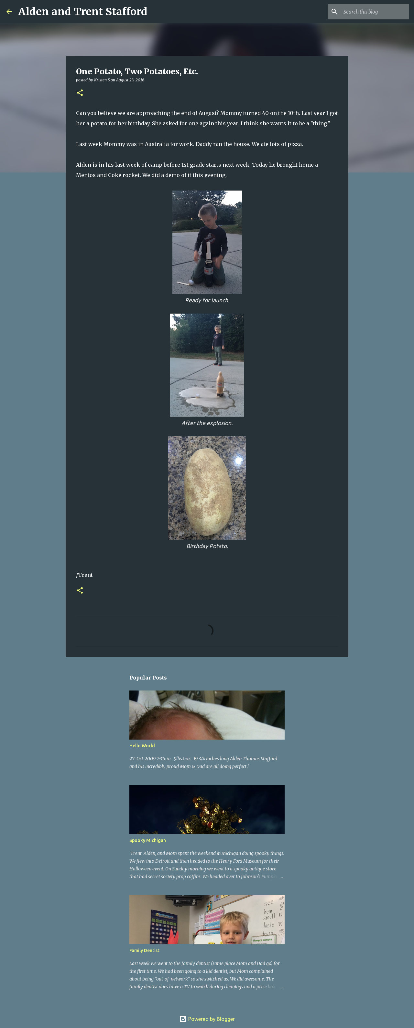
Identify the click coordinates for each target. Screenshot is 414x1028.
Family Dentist (144, 950)
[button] (80, 93)
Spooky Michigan (147, 840)
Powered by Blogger (207, 1019)
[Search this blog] (375, 11)
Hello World (142, 745)
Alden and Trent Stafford (82, 11)
